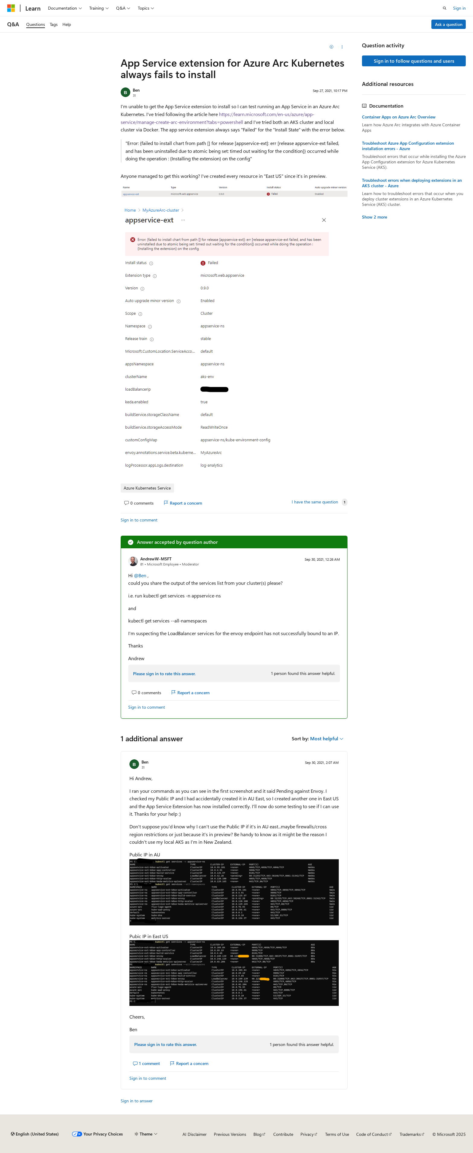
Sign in (459, 8)
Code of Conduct (372, 1134)
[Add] (331, 47)
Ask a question (448, 24)
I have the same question (315, 501)
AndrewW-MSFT (156, 559)
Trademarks (410, 1134)
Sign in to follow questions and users (414, 61)
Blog (257, 1134)
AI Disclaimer (195, 1134)
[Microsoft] (11, 8)
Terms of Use (337, 1134)
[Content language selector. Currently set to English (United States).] (34, 1134)
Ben (136, 90)
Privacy (307, 1134)
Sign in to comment (139, 520)
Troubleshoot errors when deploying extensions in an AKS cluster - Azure (412, 183)
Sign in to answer (137, 1101)
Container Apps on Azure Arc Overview (399, 117)
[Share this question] (342, 47)
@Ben (141, 575)
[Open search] (445, 8)
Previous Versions (230, 1134)
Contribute (283, 1134)
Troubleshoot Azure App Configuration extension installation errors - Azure (408, 145)
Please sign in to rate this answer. (164, 673)
